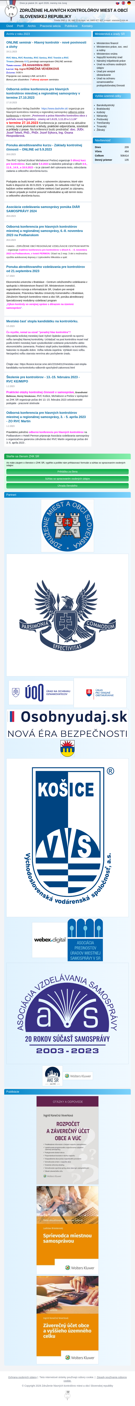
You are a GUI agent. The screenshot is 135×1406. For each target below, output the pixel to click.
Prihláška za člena (67, 471)
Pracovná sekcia (50, 25)
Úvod (9, 25)
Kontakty (87, 25)
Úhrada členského (68, 485)
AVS (26, 61)
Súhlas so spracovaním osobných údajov (67, 478)
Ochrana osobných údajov (22, 1377)
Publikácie (71, 25)
